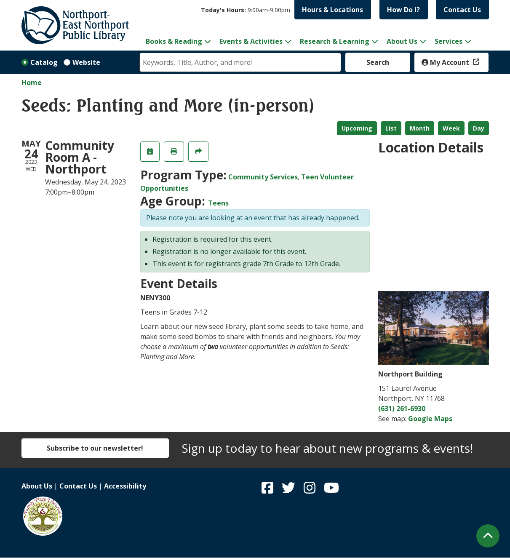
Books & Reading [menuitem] (174, 41)
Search (377, 62)
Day (478, 128)
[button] (245, 9)
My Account (446, 62)
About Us (36, 486)
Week (451, 128)
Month (420, 128)
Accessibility (125, 486)
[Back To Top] (487, 535)
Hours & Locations (332, 9)
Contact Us (462, 9)
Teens (218, 203)
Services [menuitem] (448, 41)
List (391, 128)
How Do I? (403, 9)
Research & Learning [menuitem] (334, 41)
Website (86, 62)
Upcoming (357, 128)
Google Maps (430, 418)
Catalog (44, 62)
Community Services (263, 177)
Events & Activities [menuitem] (251, 41)
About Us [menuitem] (402, 41)
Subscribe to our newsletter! (95, 448)
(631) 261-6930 (401, 408)
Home (31, 82)
